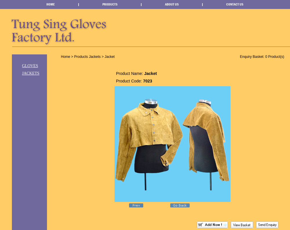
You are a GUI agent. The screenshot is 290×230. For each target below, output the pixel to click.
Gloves (30, 66)
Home (50, 4)
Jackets (30, 73)
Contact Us (234, 4)
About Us (172, 4)
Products (109, 4)
